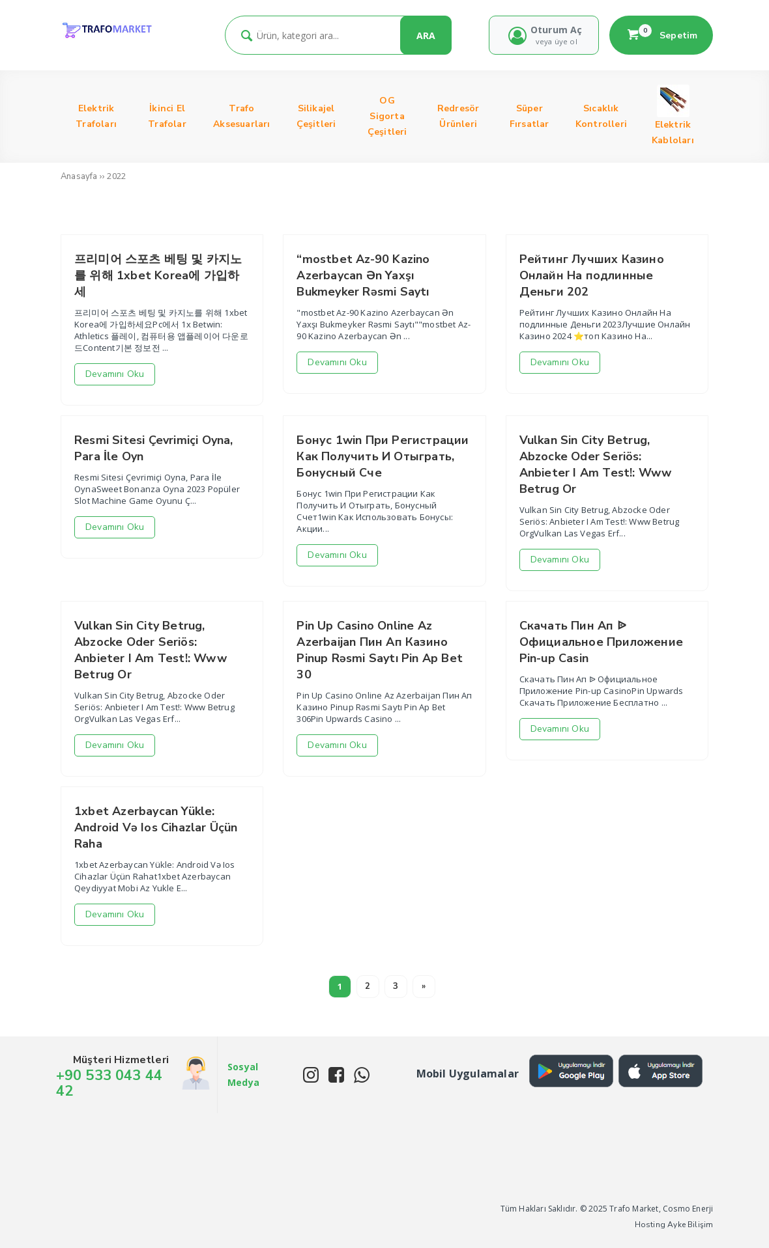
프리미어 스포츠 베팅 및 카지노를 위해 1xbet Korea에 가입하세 (158, 275)
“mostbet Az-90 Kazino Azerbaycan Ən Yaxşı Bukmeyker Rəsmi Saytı (363, 275)
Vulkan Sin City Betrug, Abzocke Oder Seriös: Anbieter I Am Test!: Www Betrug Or (595, 464)
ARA (425, 35)
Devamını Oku (114, 374)
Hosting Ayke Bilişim (674, 1224)
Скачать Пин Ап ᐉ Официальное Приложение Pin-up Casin (601, 642)
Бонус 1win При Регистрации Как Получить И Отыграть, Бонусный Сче (383, 456)
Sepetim (661, 35)
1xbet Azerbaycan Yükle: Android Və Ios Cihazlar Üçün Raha (156, 827)
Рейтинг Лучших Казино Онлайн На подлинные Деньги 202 (591, 275)
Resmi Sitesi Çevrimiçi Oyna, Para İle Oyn (153, 448)
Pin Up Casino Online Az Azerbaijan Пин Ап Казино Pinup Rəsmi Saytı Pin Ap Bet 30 (380, 650)
